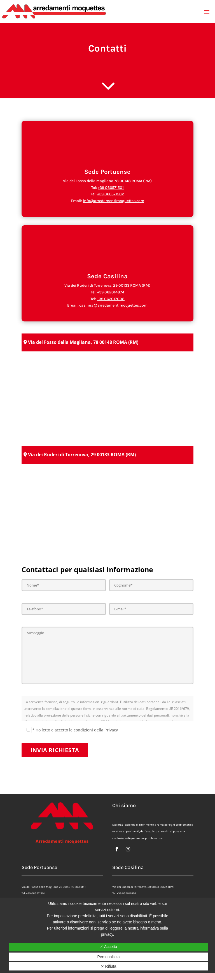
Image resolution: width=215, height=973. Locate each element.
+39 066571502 (110, 194)
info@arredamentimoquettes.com (113, 200)
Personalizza (108, 957)
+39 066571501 (111, 187)
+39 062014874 (110, 292)
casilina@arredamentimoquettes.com (113, 305)
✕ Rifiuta (108, 966)
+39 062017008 (111, 298)
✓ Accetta (108, 946)
